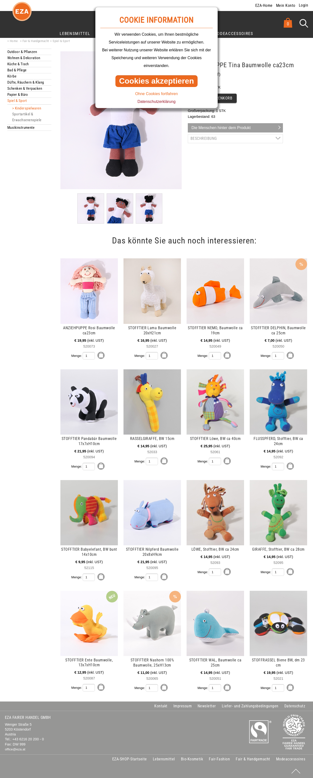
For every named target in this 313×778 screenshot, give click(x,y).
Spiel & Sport (61, 41)
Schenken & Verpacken (24, 88)
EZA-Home (264, 5)
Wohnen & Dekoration (23, 58)
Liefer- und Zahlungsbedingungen (250, 705)
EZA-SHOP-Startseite (129, 758)
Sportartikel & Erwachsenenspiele (27, 117)
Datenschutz (294, 705)
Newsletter (207, 705)
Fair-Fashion (219, 758)
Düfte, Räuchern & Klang (25, 82)
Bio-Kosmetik (192, 758)
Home (14, 41)
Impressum (182, 705)
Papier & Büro (17, 94)
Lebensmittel (75, 33)
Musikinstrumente (20, 127)
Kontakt (160, 705)
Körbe (11, 76)
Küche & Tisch (18, 64)
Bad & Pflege (16, 70)
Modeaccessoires (233, 33)
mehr (8, 261)
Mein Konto (285, 5)
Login (303, 5)
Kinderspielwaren (28, 108)
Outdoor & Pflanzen (22, 52)
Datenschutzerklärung (156, 101)
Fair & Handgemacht (35, 41)
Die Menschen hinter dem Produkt (221, 128)
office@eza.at (15, 749)
